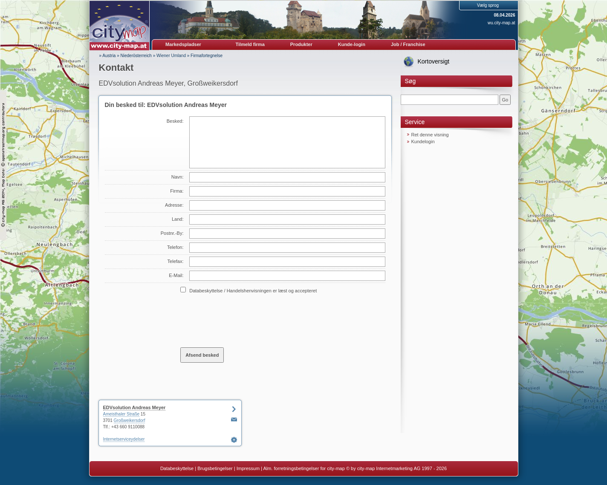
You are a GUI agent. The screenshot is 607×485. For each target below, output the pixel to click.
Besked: (175, 121)
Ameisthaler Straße (121, 414)
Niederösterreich (136, 55)
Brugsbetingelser (215, 468)
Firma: (176, 190)
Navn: (177, 176)
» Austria (107, 55)
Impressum (248, 468)
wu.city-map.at (501, 22)
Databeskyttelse (177, 468)
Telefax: (176, 261)
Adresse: (174, 205)
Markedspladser (183, 44)
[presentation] (245, 320)
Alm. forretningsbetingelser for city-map (303, 468)
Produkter (301, 44)
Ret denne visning (430, 134)
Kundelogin (423, 141)
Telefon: (175, 247)
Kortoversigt (434, 61)
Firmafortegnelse (207, 55)
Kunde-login (351, 44)
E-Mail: (176, 275)
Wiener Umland (171, 55)
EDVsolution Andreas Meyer (134, 407)
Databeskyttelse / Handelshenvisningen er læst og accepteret (253, 290)
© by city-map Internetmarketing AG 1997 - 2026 (396, 468)
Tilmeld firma (250, 44)
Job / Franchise (408, 44)
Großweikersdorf (129, 420)
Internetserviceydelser (124, 439)
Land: (178, 219)
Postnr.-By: (172, 233)
